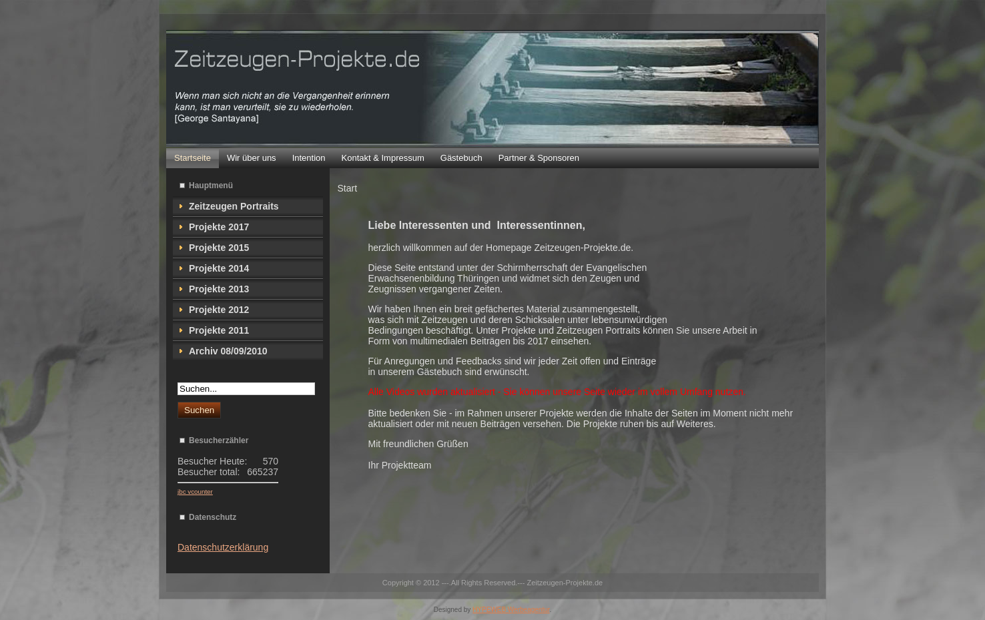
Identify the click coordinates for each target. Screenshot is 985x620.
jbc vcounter (195, 491)
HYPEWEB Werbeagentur (510, 609)
